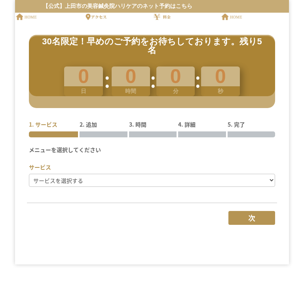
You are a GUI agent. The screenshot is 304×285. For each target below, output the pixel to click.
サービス (40, 167)
